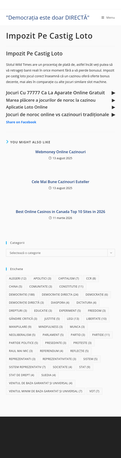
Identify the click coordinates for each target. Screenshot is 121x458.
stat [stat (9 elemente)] (84, 367)
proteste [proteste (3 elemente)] (82, 343)
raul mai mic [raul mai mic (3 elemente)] (21, 351)
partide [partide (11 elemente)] (101, 335)
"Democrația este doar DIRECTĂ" (47, 17)
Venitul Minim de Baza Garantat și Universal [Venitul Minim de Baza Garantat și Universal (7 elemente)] (45, 391)
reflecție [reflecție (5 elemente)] (79, 351)
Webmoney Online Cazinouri (60, 151)
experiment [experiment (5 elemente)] (70, 311)
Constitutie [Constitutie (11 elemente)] (71, 286)
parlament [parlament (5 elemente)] (53, 335)
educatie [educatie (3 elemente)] (43, 311)
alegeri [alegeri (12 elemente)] (17, 278)
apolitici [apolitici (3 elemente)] (42, 278)
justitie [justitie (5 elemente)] (52, 319)
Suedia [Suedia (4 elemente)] (48, 375)
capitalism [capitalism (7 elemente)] (68, 278)
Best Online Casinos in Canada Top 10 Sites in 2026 (60, 211)
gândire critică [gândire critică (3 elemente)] (23, 319)
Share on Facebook (21, 122)
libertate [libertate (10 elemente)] (96, 319)
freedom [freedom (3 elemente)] (97, 311)
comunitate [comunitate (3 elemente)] (40, 286)
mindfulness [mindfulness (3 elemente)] (51, 327)
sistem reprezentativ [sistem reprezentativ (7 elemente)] (27, 367)
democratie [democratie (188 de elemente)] (22, 295)
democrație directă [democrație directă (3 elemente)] (26, 303)
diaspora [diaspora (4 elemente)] (60, 303)
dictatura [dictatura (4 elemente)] (86, 303)
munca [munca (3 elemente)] (77, 327)
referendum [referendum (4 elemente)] (51, 351)
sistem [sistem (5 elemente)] (90, 359)
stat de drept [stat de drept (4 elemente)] (21, 375)
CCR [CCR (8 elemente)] (91, 278)
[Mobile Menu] (108, 17)
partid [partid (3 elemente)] (78, 335)
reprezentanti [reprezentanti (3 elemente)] (22, 359)
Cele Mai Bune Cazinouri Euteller (60, 181)
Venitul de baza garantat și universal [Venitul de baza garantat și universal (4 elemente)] (40, 383)
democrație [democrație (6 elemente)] (97, 295)
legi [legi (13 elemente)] (73, 319)
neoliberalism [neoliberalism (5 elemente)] (22, 335)
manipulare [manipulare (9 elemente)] (20, 327)
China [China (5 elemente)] (15, 286)
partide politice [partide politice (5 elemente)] (23, 343)
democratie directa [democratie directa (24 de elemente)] (60, 295)
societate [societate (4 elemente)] (62, 367)
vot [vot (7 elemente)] (94, 391)
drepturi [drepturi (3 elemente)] (18, 311)
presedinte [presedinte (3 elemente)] (55, 343)
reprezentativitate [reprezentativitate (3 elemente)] (59, 359)
